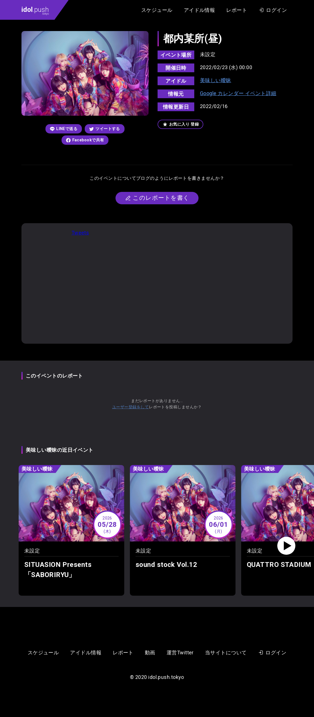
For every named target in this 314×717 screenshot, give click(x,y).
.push (35, 10)
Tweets (80, 233)
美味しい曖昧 (215, 80)
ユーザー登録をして (130, 407)
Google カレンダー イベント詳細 (238, 93)
